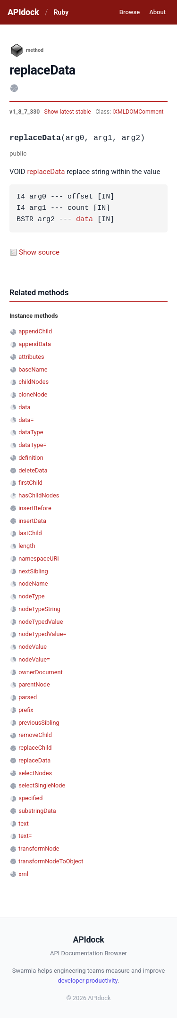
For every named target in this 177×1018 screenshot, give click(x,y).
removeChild (35, 734)
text (23, 823)
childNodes (33, 381)
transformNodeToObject (50, 861)
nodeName (33, 583)
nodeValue (32, 646)
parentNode (34, 684)
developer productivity (88, 980)
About (157, 12)
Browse (129, 12)
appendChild (35, 331)
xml (23, 873)
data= (26, 419)
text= (25, 835)
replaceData (46, 171)
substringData (37, 810)
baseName (32, 369)
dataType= (32, 444)
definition (30, 457)
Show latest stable (68, 111)
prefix (26, 709)
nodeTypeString (39, 608)
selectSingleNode (41, 785)
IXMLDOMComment (137, 111)
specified (30, 798)
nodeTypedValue (40, 621)
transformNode (38, 848)
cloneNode (32, 394)
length (26, 545)
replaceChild (34, 747)
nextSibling (33, 571)
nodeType (31, 596)
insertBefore (34, 508)
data (84, 219)
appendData (34, 344)
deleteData (32, 470)
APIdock (23, 12)
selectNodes (35, 773)
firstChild (30, 482)
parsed (27, 697)
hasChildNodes (38, 495)
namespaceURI (38, 558)
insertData (32, 520)
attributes (31, 356)
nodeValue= (34, 659)
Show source (39, 252)
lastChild (30, 533)
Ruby (61, 12)
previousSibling (38, 722)
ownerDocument (40, 672)
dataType (30, 432)
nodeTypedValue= (42, 633)
